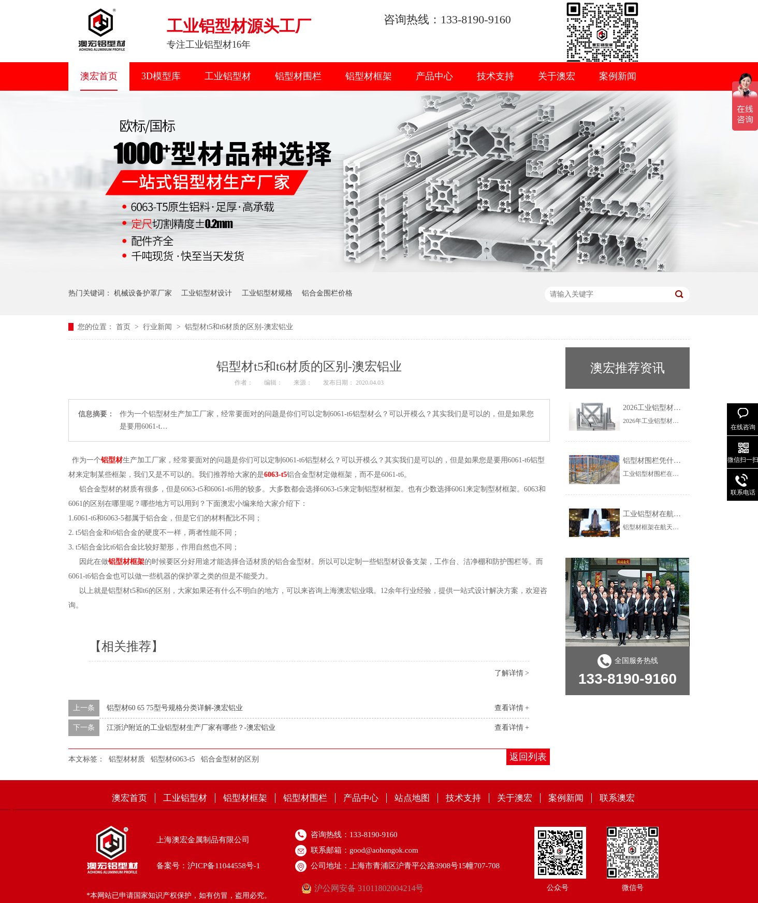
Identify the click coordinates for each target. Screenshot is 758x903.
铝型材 (112, 460)
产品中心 (434, 76)
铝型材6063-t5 (173, 759)
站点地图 (412, 798)
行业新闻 (158, 327)
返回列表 (528, 757)
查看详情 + (511, 708)
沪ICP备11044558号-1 (223, 866)
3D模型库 (161, 76)
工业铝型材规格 (267, 293)
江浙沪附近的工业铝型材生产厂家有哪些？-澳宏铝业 (191, 727)
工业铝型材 (228, 76)
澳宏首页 (99, 76)
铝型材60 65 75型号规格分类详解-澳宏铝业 (175, 708)
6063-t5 (275, 474)
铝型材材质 (127, 759)
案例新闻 (617, 76)
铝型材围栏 (298, 76)
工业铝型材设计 (206, 293)
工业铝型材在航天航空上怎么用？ (677, 514)
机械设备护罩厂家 (143, 293)
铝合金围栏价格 (327, 293)
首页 (124, 327)
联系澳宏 (617, 798)
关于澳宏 (556, 76)
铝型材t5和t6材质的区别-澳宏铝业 (239, 327)
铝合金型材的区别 (230, 759)
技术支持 (495, 76)
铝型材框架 (368, 76)
